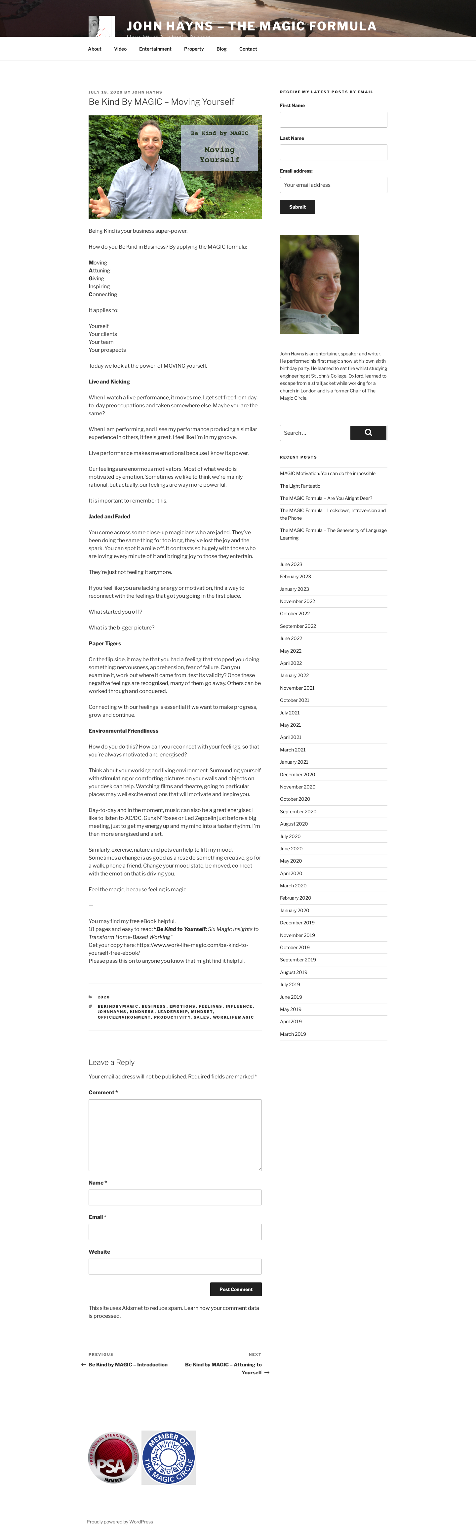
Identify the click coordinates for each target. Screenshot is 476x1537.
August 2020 (294, 824)
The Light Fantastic (300, 486)
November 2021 (297, 688)
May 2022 (290, 651)
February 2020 (295, 898)
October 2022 (295, 613)
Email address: (296, 171)
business (154, 1006)
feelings (211, 1006)
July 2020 (290, 836)
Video (120, 49)
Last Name (292, 138)
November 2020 (298, 786)
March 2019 (293, 1034)
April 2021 (290, 737)
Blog (222, 49)
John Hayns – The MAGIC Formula (252, 26)
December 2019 (297, 922)
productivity (172, 1017)
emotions (183, 1006)
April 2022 (291, 663)
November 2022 (297, 601)
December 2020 (297, 774)
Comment (103, 1092)
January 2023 (294, 589)
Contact (248, 49)
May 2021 (290, 725)
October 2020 (295, 799)
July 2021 (290, 712)
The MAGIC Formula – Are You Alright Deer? (326, 498)
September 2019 (298, 959)
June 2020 (291, 848)
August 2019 (293, 972)
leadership (173, 1011)
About (94, 49)
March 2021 (293, 749)
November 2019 (297, 935)
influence (239, 1006)
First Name (292, 105)
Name (98, 1183)
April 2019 (291, 1021)
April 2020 (291, 873)
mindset (202, 1011)
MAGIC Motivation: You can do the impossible (328, 473)
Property (194, 49)
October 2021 (294, 700)
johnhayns (112, 1011)
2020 (104, 997)
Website (99, 1252)
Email (97, 1217)
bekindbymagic (118, 1006)
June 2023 (291, 564)
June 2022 (291, 638)
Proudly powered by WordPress (120, 1521)
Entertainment (155, 49)
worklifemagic (234, 1017)
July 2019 (290, 984)
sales (202, 1017)
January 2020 (294, 910)
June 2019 (291, 997)
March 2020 (293, 885)
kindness (142, 1011)
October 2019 (295, 947)
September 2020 (298, 811)
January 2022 (294, 675)
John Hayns (147, 92)
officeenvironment (124, 1017)
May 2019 (290, 1009)
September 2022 (298, 626)
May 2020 (291, 861)
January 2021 (294, 762)
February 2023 (295, 576)
